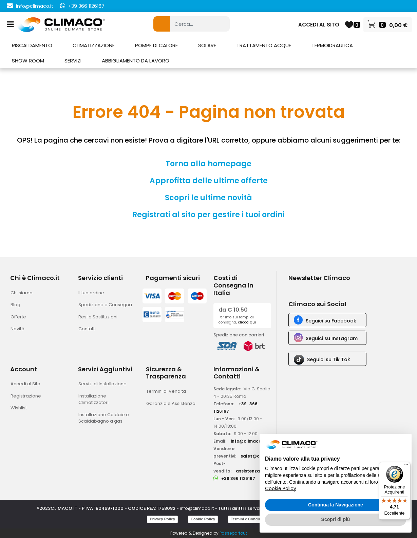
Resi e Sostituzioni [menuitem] (97, 317)
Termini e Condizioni (249, 519)
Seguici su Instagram (332, 338)
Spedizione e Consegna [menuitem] (105, 304)
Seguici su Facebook (331, 320)
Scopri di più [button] (335, 519)
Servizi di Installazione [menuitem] (102, 384)
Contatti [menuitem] (87, 329)
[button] (161, 24)
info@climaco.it (34, 6)
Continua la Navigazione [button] (335, 504)
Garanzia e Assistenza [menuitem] (170, 403)
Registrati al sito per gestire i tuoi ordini (208, 214)
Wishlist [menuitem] (19, 408)
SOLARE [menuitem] (207, 45)
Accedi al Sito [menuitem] (25, 384)
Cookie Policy (203, 519)
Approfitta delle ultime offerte (209, 180)
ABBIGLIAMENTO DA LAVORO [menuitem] (135, 60)
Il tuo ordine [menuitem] (91, 293)
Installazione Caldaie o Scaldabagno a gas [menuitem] (103, 418)
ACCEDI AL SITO (318, 24)
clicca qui (247, 322)
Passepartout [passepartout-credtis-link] (233, 533)
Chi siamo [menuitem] (22, 293)
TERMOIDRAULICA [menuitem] (332, 45)
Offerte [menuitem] (18, 317)
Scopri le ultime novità (208, 197)
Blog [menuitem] (15, 304)
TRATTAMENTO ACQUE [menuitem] (263, 45)
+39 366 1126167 (86, 6)
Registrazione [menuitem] (26, 396)
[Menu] (406, 466)
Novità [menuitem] (17, 329)
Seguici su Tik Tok (328, 359)
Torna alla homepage (208, 164)
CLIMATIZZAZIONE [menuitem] (94, 45)
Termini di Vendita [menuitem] (166, 391)
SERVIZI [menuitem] (72, 60)
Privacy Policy (162, 519)
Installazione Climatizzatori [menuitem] (93, 399)
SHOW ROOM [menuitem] (28, 60)
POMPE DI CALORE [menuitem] (156, 45)
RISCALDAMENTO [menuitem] (32, 45)
